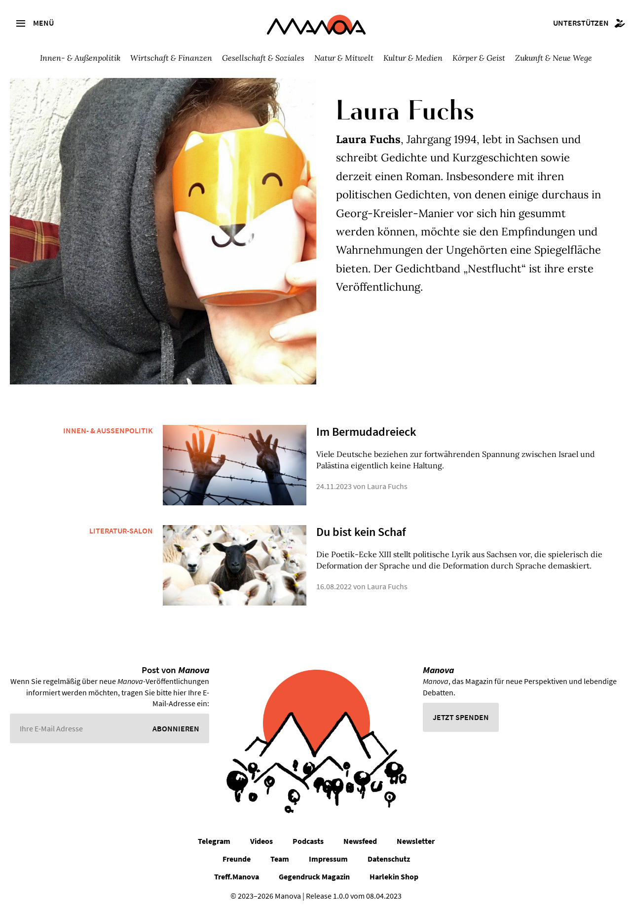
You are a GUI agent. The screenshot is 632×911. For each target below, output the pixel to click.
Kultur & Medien (413, 58)
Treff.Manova (236, 876)
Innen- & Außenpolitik (80, 58)
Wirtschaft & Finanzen (171, 58)
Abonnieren (175, 728)
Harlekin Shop (394, 876)
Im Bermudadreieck (366, 431)
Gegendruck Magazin (314, 876)
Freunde (237, 859)
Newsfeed (360, 841)
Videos (261, 841)
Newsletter (416, 841)
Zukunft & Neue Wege (553, 58)
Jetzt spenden (461, 717)
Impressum (328, 859)
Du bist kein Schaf (361, 531)
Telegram (214, 841)
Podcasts (308, 841)
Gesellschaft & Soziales (263, 58)
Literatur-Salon (121, 530)
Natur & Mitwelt (343, 58)
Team (279, 859)
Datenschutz (389, 859)
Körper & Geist (478, 58)
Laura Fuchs (387, 486)
